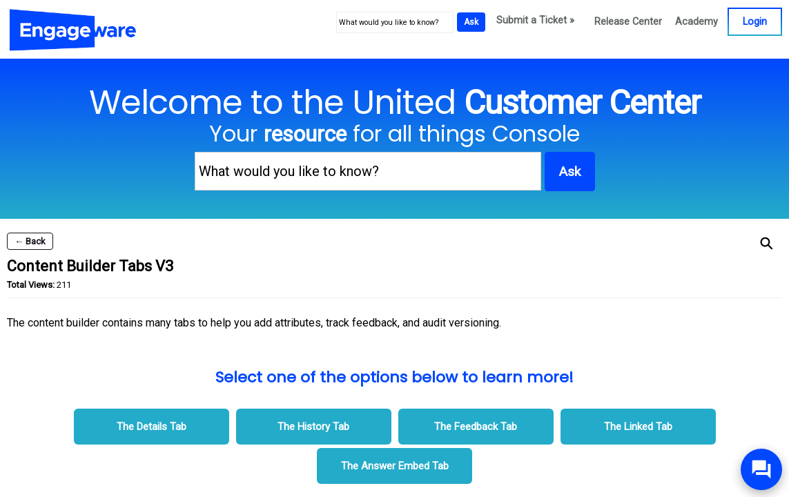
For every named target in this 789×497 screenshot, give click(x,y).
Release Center (628, 22)
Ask (471, 22)
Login (755, 22)
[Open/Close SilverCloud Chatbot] (761, 469)
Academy (696, 22)
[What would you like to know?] (395, 22)
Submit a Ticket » (535, 20)
